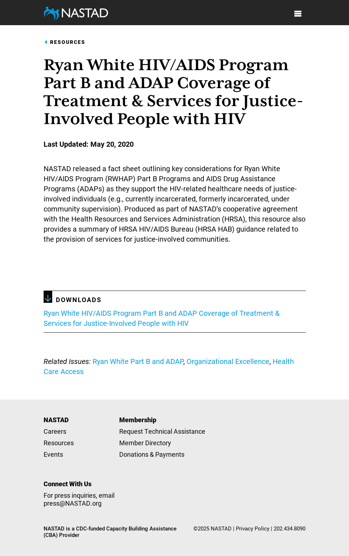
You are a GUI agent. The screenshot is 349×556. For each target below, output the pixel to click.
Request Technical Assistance (162, 431)
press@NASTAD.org (73, 503)
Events (53, 454)
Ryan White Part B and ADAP (138, 361)
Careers (55, 431)
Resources (67, 42)
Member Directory (145, 442)
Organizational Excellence (228, 361)
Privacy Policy (252, 528)
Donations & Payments (151, 454)
